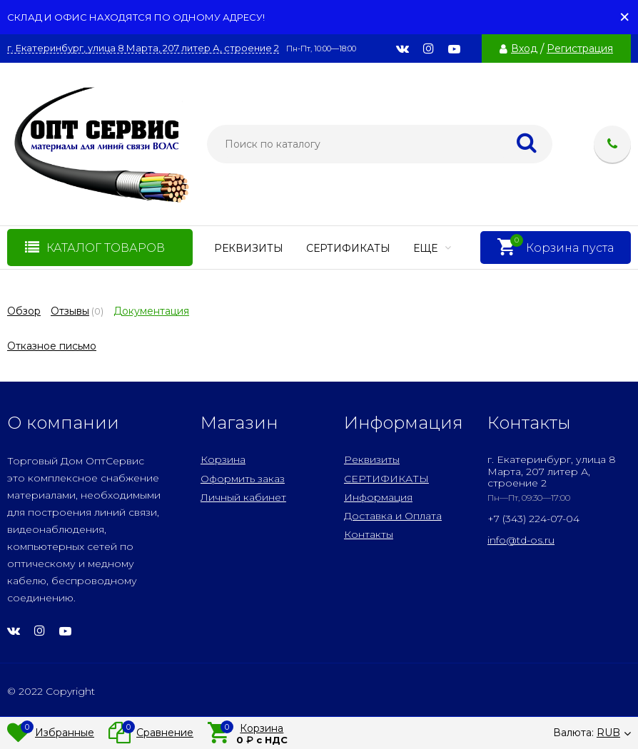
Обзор (24, 311)
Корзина (223, 459)
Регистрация (580, 48)
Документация (151, 311)
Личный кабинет (243, 497)
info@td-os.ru (521, 540)
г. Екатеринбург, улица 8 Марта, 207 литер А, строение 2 (143, 48)
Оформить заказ (243, 478)
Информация (378, 497)
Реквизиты (248, 248)
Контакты (368, 534)
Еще (432, 248)
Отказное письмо (51, 346)
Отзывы (70, 311)
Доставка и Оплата (393, 515)
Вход (524, 48)
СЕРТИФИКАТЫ (348, 248)
